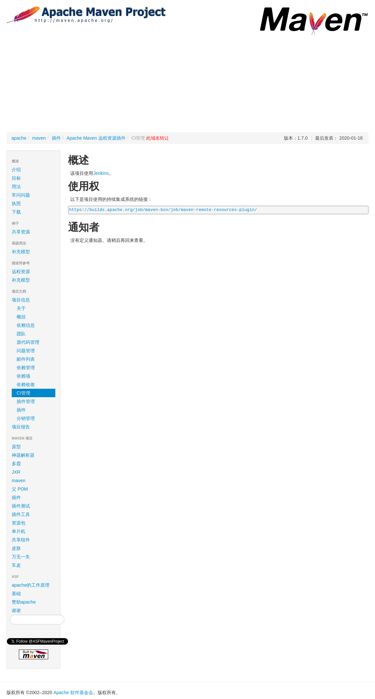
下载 (16, 212)
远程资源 (21, 271)
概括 (21, 316)
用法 (16, 186)
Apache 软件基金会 (73, 692)
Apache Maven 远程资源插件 (95, 138)
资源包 (18, 522)
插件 (56, 138)
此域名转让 (157, 138)
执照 (16, 203)
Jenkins (100, 173)
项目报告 (34, 426)
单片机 (18, 531)
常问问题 (21, 195)
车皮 (16, 565)
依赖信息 (26, 325)
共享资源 (21, 231)
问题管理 (26, 350)
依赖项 (23, 376)
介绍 (16, 169)
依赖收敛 (26, 384)
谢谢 (16, 610)
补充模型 (21, 251)
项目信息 (34, 299)
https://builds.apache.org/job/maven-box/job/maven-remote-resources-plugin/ (163, 209)
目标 (16, 178)
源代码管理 (28, 342)
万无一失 (21, 556)
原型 (16, 446)
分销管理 (26, 418)
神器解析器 (23, 455)
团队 (21, 333)
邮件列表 (26, 359)
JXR (16, 472)
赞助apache (24, 602)
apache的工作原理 (30, 585)
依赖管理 (26, 367)
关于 (21, 308)
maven (39, 138)
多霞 (16, 463)
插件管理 (26, 401)
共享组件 (21, 539)
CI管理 (23, 393)
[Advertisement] (187, 83)
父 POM (20, 489)
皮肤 (16, 548)
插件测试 (21, 506)
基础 (16, 593)
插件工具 (21, 514)
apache (18, 138)
